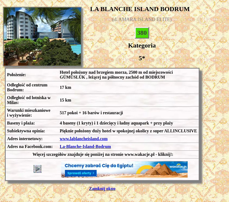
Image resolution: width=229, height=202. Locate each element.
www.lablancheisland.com (84, 138)
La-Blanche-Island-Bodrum (85, 146)
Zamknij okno (102, 188)
